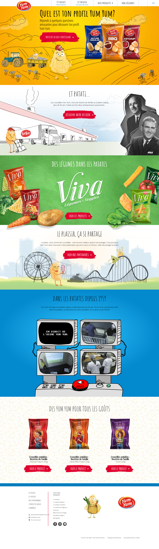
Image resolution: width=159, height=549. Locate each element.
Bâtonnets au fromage (59, 513)
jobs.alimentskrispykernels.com (38, 514)
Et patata (32, 497)
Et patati (32, 493)
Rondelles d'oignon (58, 515)
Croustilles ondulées (59, 505)
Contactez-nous (35, 504)
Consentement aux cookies (132, 538)
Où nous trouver (36, 520)
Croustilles (56, 499)
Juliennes (56, 510)
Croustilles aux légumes (60, 507)
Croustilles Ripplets (58, 502)
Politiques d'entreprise (114, 538)
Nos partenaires (35, 500)
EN (153, 3)
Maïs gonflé (56, 518)
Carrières (32, 508)
